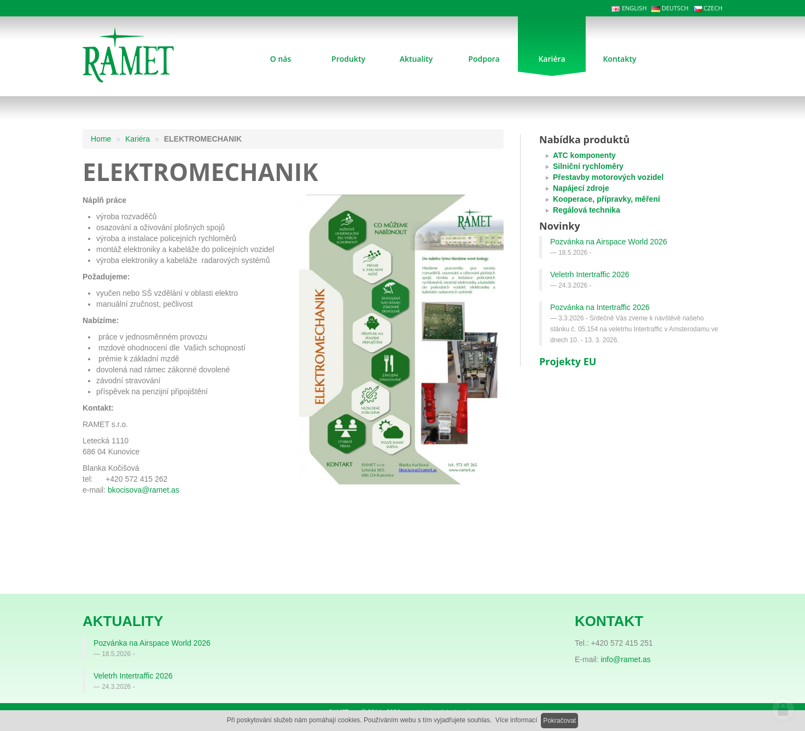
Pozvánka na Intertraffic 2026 (600, 307)
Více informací (516, 720)
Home (101, 138)
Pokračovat (559, 720)
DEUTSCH (670, 8)
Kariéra (137, 138)
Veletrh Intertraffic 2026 (589, 274)
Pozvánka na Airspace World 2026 (608, 241)
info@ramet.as (625, 659)
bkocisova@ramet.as (143, 490)
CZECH (707, 8)
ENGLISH (628, 8)
